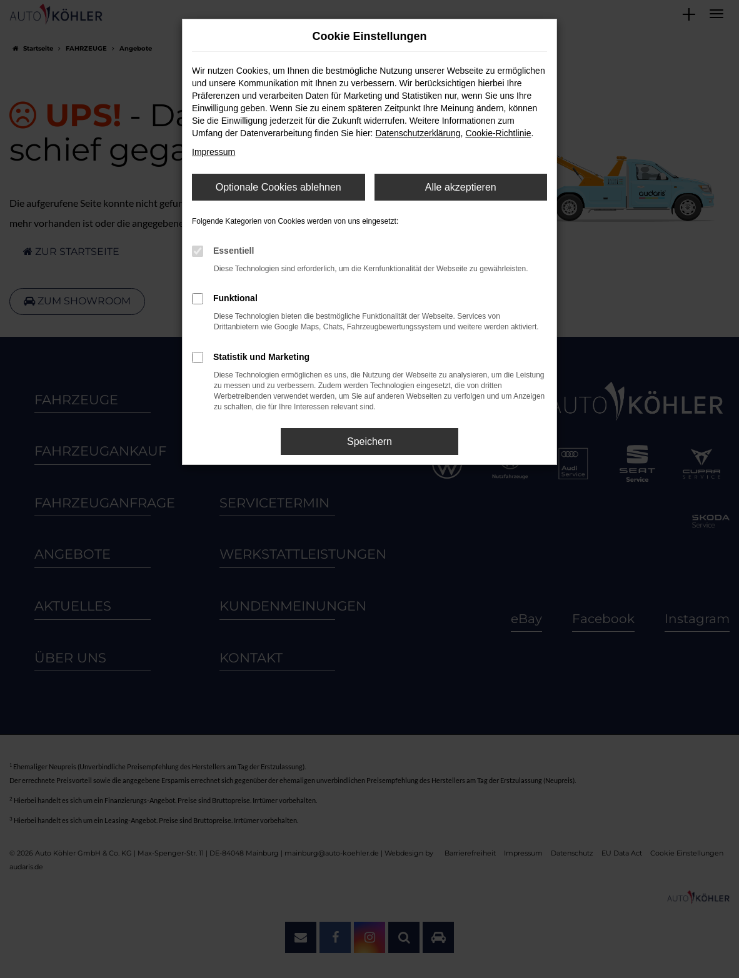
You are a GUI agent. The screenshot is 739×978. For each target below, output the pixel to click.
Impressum (213, 152)
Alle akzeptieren (460, 187)
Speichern (369, 441)
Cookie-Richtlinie (498, 133)
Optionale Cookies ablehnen (278, 187)
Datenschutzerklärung (417, 133)
